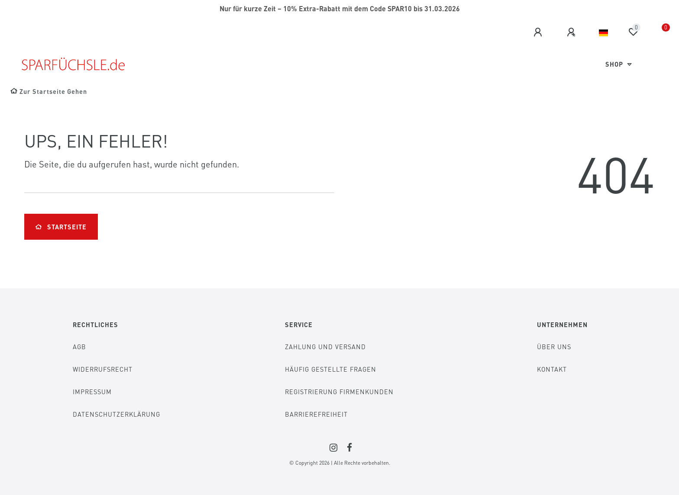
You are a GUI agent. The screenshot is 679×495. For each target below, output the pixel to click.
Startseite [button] (61, 227)
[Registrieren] (572, 32)
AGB (79, 346)
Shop (615, 64)
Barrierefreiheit (316, 414)
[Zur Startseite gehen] (48, 91)
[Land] (603, 32)
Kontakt (552, 369)
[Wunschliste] (633, 32)
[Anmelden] (539, 32)
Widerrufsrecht (103, 369)
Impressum (92, 391)
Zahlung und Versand (325, 346)
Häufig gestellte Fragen (330, 369)
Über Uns (554, 346)
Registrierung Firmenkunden (339, 391)
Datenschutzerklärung (116, 414)
